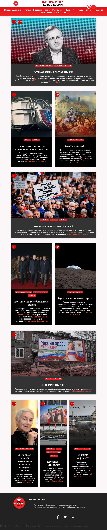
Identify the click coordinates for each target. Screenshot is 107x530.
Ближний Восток (40, 292)
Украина (79, 10)
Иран (29, 292)
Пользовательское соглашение (47, 507)
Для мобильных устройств (74, 507)
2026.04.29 (67, 65)
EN (89, 7)
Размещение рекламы (67, 505)
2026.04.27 (36, 140)
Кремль (57, 12)
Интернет (58, 65)
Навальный (98, 10)
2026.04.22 (63, 220)
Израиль (88, 10)
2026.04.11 (79, 292)
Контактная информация (44, 505)
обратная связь (37, 499)
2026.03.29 (86, 449)
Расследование (58, 10)
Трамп (42, 12)
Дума (64, 12)
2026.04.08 (29, 449)
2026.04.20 (79, 140)
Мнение (7, 10)
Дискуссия (16, 10)
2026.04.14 (32, 295)
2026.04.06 (57, 378)
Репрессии (37, 10)
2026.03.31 (54, 455)
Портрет (47, 10)
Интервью (27, 10)
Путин (49, 12)
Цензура (49, 65)
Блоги (68, 10)
